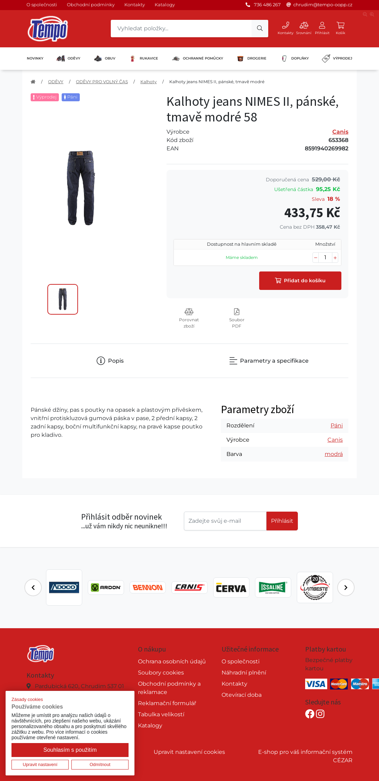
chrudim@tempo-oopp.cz (323, 4)
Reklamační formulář (167, 703)
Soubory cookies (161, 672)
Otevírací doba (242, 695)
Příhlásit (282, 521)
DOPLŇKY (294, 58)
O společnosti (41, 4)
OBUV (104, 58)
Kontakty (134, 4)
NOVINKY (35, 58)
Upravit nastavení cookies (189, 752)
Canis (340, 131)
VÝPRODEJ (337, 58)
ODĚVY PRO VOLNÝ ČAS (102, 81)
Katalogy (165, 4)
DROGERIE (251, 58)
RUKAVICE (143, 58)
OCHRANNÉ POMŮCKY (197, 58)
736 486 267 (267, 4)
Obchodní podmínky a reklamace (169, 687)
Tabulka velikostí (161, 714)
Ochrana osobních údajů (172, 661)
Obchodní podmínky (91, 4)
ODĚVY (68, 58)
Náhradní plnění (244, 672)
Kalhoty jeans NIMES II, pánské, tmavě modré (216, 81)
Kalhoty (148, 81)
